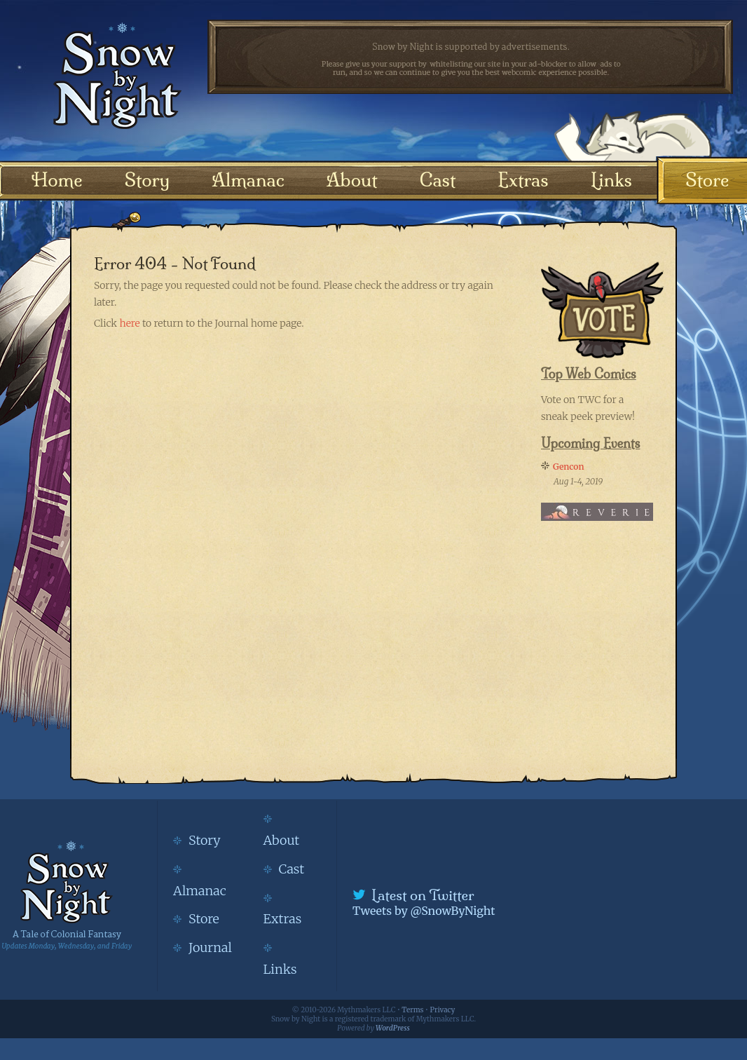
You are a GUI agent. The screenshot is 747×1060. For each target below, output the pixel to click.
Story (147, 179)
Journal (210, 947)
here (129, 323)
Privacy (442, 1009)
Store (707, 179)
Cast (438, 179)
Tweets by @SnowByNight (423, 911)
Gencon (568, 466)
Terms (412, 1009)
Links (611, 179)
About (352, 179)
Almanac (248, 179)
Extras (523, 179)
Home (57, 179)
